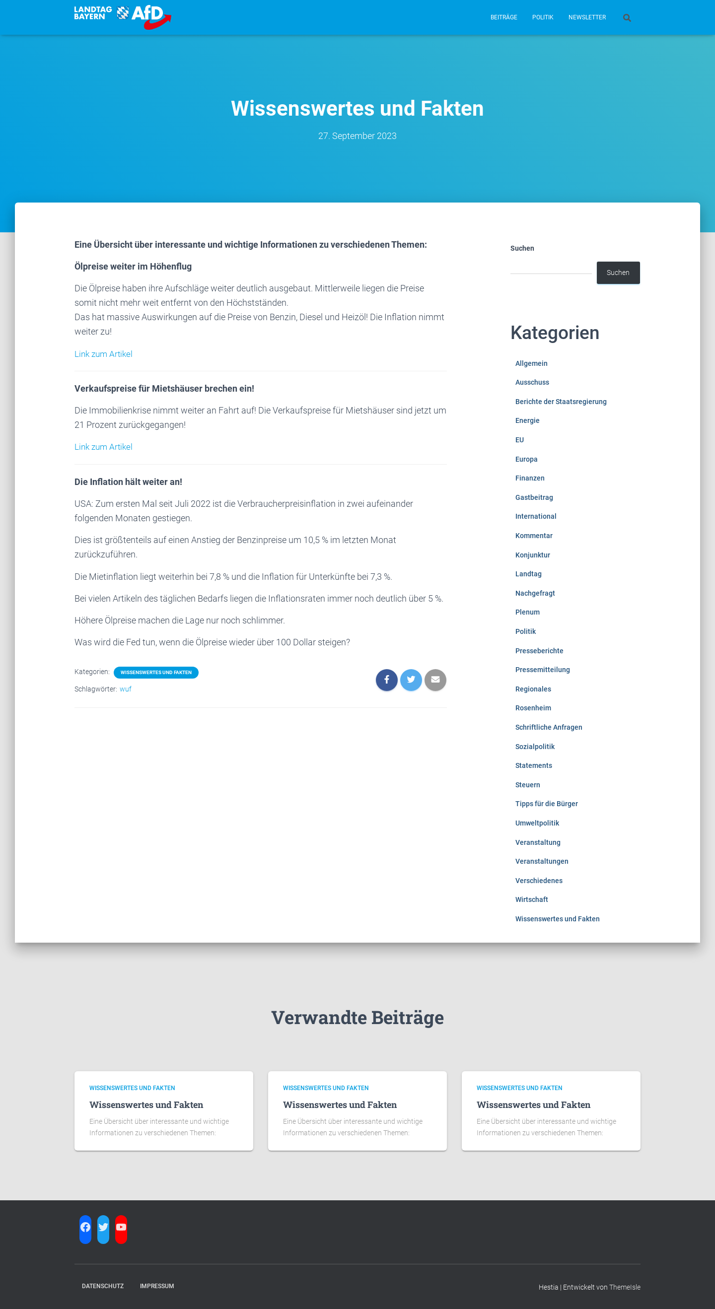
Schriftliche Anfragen (548, 727)
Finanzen (530, 478)
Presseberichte (539, 651)
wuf (126, 688)
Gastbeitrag (534, 497)
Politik (543, 17)
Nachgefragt (535, 593)
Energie (527, 420)
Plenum (527, 612)
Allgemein (531, 363)
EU (519, 440)
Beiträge (504, 17)
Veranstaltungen (542, 861)
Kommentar (534, 536)
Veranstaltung (538, 842)
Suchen (522, 248)
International (536, 516)
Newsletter (587, 17)
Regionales (533, 689)
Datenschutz (103, 1286)
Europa (526, 459)
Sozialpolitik (535, 747)
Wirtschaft (531, 899)
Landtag (528, 574)
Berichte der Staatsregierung (561, 402)
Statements (533, 765)
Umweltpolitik (537, 823)
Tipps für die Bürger (546, 804)
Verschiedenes (539, 881)
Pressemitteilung (542, 670)
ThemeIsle (625, 1287)
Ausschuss (532, 382)
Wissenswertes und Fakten (156, 672)
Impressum (157, 1286)
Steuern (527, 785)
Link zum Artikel (105, 353)
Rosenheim (533, 708)
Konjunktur (532, 555)
